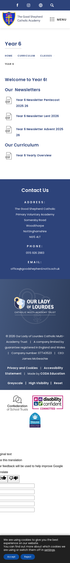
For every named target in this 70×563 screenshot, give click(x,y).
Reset (58, 383)
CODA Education (52, 374)
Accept (11, 556)
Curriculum (26, 55)
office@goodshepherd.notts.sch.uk (35, 269)
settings (49, 550)
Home (9, 55)
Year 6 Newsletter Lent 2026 (37, 117)
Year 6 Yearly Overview (34, 156)
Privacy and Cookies (22, 368)
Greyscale (16, 383)
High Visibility (40, 383)
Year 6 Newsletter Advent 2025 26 (39, 132)
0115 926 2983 (35, 253)
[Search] (52, 5)
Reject (27, 556)
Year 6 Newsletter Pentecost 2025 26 (38, 103)
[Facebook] (18, 5)
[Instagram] (29, 5)
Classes (46, 55)
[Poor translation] (14, 479)
